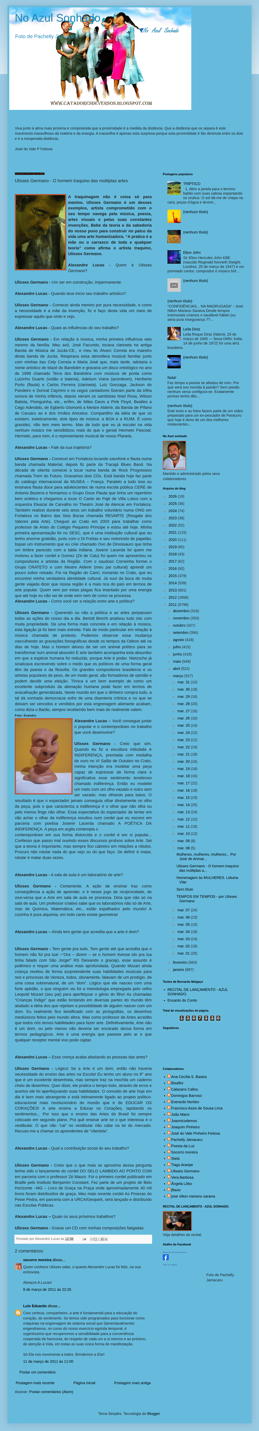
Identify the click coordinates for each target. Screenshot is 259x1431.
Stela (175, 1158)
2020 (173, 540)
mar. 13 (184, 812)
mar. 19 (184, 769)
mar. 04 (184, 932)
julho (177, 647)
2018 (173, 554)
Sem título (184, 889)
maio (177, 661)
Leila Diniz (191, 329)
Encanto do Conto (182, 1000)
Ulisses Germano (185, 1171)
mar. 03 (184, 939)
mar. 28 (184, 704)
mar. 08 (184, 848)
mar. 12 (184, 819)
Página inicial (84, 1383)
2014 (173, 583)
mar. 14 (184, 805)
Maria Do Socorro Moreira (174, 1252)
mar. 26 (184, 718)
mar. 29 (184, 697)
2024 (173, 511)
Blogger (153, 1414)
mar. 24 (184, 733)
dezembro (182, 611)
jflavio (176, 1190)
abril (177, 669)
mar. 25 (184, 725)
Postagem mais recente (35, 1383)
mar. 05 (184, 924)
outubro (179, 625)
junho (178, 654)
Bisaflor (177, 1083)
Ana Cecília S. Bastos (189, 1077)
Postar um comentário (37, 1372)
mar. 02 (184, 946)
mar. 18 (184, 776)
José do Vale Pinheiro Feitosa (195, 1133)
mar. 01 (184, 953)
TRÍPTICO (191, 184)
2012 (173, 597)
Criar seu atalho (170, 1265)
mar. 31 (184, 682)
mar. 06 (184, 917)
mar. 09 (184, 841)
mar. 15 (184, 798)
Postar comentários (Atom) (51, 1392)
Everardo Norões (185, 1102)
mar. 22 (184, 747)
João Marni (180, 1114)
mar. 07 (184, 910)
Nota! (171, 378)
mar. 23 (184, 740)
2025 (173, 504)
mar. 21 (184, 754)
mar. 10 (184, 834)
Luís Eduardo (35, 1306)
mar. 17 (184, 783)
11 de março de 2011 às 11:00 (48, 1361)
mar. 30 (184, 689)
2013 (173, 590)
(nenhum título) (195, 212)
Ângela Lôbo (181, 1184)
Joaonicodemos (184, 1121)
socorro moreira (37, 1260)
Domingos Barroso (186, 1096)
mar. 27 (184, 711)
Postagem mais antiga (132, 1383)
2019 (173, 547)
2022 (173, 525)
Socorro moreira (184, 1152)
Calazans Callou (184, 1089)
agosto (179, 640)
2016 (173, 568)
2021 (173, 532)
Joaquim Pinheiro (185, 1127)
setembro (181, 632)
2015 (173, 576)
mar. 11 (184, 826)
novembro (182, 618)
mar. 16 (184, 790)
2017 (173, 561)
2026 (173, 496)
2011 (173, 605)
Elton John (192, 252)
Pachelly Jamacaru (186, 1140)
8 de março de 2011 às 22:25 (47, 1289)
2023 (173, 518)
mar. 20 (184, 761)
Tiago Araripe (182, 1165)
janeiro (179, 970)
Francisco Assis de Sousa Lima (197, 1108)
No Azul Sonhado (58, 18)
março (178, 676)
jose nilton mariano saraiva (193, 1196)
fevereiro (180, 962)
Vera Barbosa (182, 1177)
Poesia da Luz (183, 1146)
